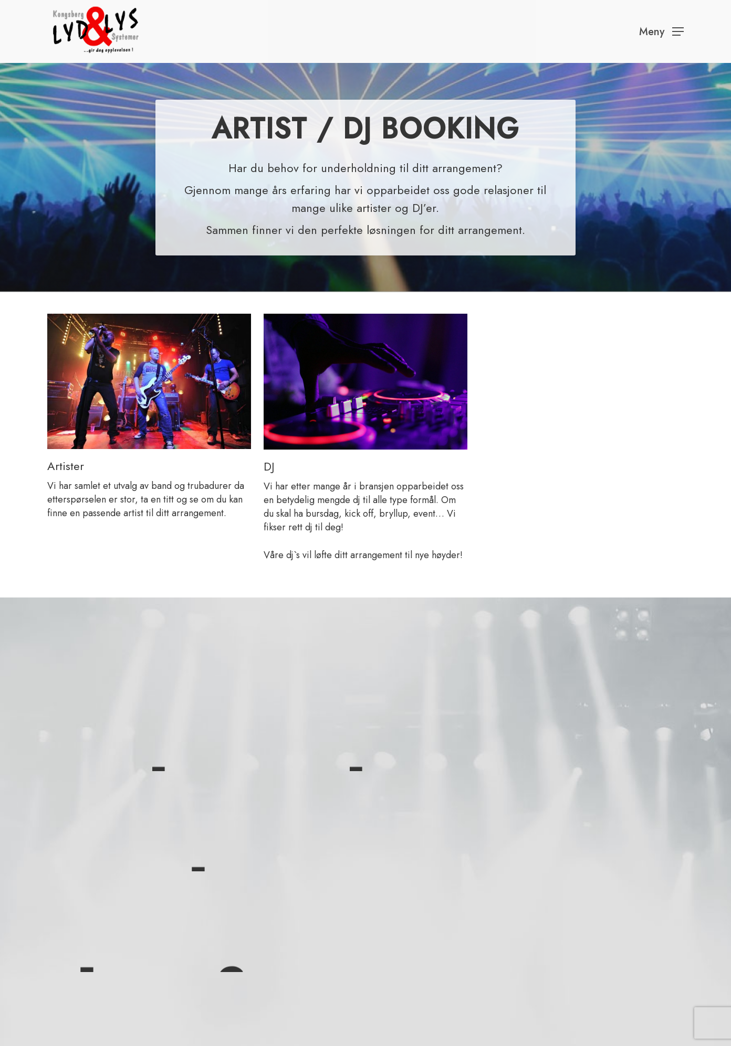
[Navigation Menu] (661, 31)
